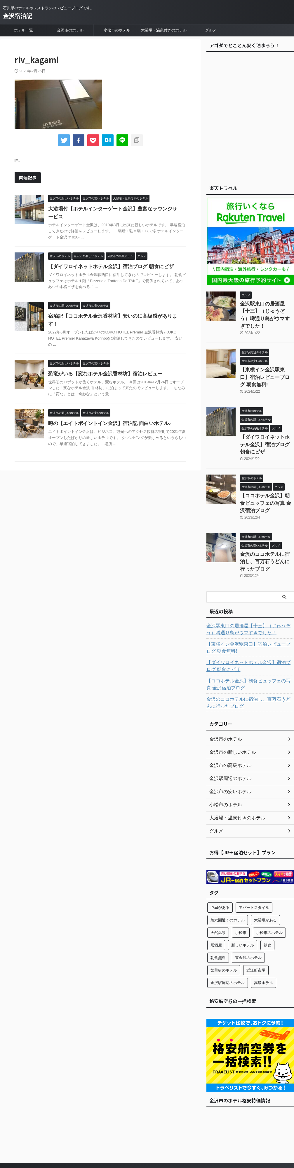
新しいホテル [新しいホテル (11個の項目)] (242, 904)
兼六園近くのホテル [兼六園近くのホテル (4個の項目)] (228, 879)
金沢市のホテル (70, 30)
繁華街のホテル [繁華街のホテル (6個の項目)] (224, 929)
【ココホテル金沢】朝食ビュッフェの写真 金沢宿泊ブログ (266, 473)
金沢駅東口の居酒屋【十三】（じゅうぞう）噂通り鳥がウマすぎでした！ (266, 310)
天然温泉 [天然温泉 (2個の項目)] (218, 891)
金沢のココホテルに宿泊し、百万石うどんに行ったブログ (249, 662)
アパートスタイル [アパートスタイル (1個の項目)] (254, 866)
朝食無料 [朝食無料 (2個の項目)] (218, 916)
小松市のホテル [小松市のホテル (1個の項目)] (269, 891)
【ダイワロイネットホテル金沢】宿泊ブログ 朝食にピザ (107, 266)
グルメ (210, 30)
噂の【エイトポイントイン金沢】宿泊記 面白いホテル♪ (106, 415)
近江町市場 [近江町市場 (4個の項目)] (255, 929)
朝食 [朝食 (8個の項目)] (267, 904)
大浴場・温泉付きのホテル (164, 30)
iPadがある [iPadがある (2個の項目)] (220, 866)
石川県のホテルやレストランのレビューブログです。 (147, 1141)
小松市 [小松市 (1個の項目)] (240, 891)
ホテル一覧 (23, 30)
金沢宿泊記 (17, 16)
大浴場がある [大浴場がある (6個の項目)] (265, 879)
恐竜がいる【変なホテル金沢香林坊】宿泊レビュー (102, 365)
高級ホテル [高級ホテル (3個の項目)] (263, 941)
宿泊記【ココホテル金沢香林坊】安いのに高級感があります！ (113, 316)
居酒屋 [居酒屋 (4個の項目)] (216, 904)
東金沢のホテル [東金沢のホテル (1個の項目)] (248, 916)
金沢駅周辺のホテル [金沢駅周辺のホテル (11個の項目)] (228, 941)
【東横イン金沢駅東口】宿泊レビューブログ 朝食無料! (249, 607)
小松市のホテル (117, 30)
